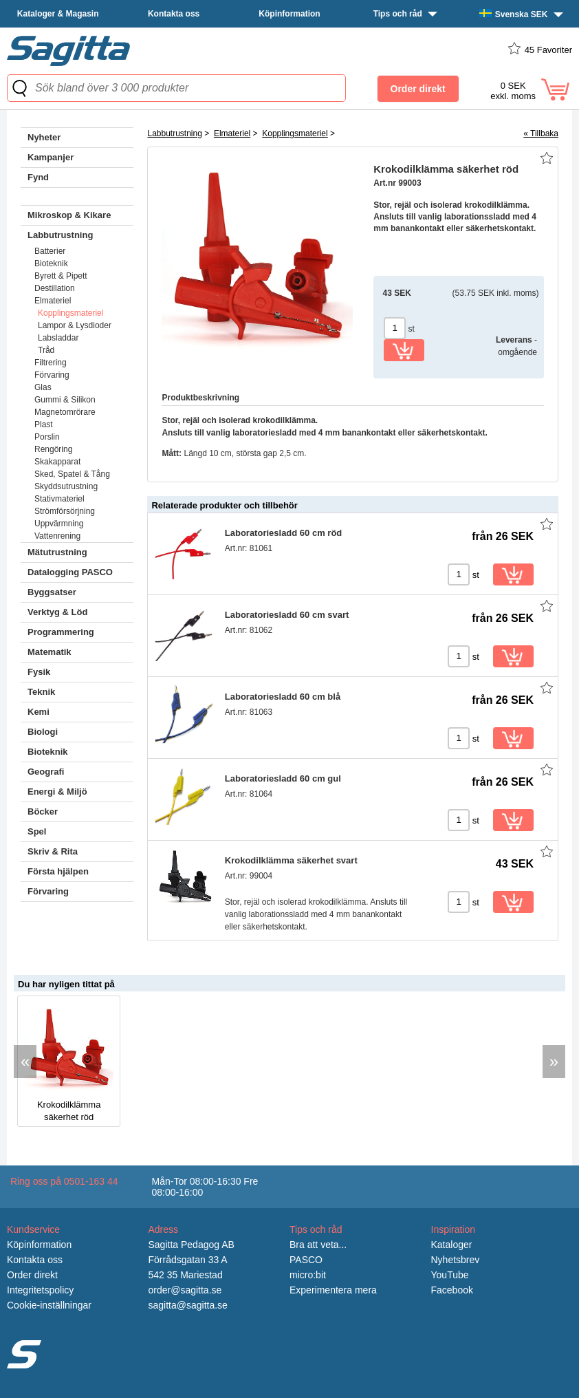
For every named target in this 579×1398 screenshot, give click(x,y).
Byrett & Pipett (60, 276)
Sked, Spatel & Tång (72, 474)
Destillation (54, 288)
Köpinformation (289, 14)
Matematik (50, 652)
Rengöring (53, 449)
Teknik (41, 692)
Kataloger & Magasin (58, 14)
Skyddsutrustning (66, 486)
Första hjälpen (58, 871)
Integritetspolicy (40, 1289)
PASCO (306, 1259)
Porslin (47, 437)
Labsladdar (58, 338)
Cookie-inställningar (49, 1305)
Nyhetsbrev (455, 1259)
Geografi (46, 771)
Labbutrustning (60, 235)
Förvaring (51, 375)
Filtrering (50, 362)
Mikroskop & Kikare (69, 215)
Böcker (43, 811)
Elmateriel (52, 300)
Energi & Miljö (57, 791)
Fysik (39, 672)
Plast (43, 424)
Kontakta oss (173, 14)
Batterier (49, 251)
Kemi (39, 712)
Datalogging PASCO (70, 572)
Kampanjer (51, 157)
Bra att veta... (318, 1244)
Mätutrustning (57, 552)
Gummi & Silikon (65, 400)
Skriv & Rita (53, 851)
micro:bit (308, 1274)
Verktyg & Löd (57, 612)
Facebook (452, 1289)
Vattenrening (57, 536)
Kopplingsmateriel (70, 313)
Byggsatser (52, 592)
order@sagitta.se (185, 1289)
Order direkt (32, 1274)
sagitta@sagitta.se (188, 1305)
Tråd (46, 350)
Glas (43, 387)
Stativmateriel (59, 499)
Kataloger (451, 1244)
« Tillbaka (540, 133)
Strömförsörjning (64, 511)
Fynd (38, 177)
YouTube (450, 1274)
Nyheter (44, 137)
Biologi (43, 732)
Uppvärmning (58, 523)
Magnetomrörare (65, 412)
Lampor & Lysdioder (74, 325)
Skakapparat (57, 461)
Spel (37, 831)
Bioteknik (51, 263)
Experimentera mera (333, 1289)
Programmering (61, 632)
